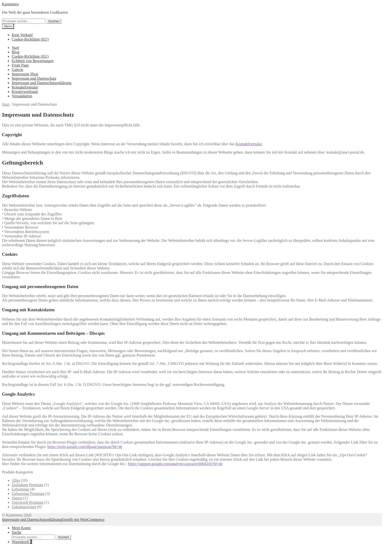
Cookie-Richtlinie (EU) (30, 39)
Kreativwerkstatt (25, 91)
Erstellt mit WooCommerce (82, 519)
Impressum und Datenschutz (34, 78)
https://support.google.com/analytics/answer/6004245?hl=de (175, 464)
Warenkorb (22, 542)
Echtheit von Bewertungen (33, 61)
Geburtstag (20, 489)
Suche (16, 532)
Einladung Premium (27, 485)
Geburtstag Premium (28, 494)
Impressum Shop (25, 74)
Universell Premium (27, 502)
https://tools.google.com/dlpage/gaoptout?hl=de (84, 447)
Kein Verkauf (22, 35)
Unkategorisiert (24, 507)
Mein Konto (21, 528)
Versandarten (22, 96)
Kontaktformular (25, 87)
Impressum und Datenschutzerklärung (41, 83)
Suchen (53, 21)
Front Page (20, 65)
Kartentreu (10, 4)
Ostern (17, 498)
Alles (16, 480)
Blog (15, 52)
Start (15, 47)
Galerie (17, 69)
